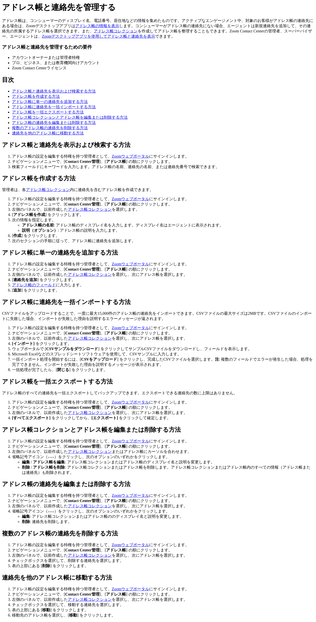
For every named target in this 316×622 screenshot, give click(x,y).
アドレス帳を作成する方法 (36, 96)
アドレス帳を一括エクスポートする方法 (48, 112)
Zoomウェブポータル (130, 156)
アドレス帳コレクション (116, 31)
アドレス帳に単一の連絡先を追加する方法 (50, 102)
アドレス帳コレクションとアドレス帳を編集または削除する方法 (70, 117)
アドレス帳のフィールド (34, 285)
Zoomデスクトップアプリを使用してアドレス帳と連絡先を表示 (98, 36)
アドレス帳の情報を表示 (97, 26)
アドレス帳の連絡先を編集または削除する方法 (54, 122)
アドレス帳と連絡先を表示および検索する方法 (54, 91)
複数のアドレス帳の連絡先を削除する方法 (50, 128)
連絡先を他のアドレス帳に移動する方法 (48, 133)
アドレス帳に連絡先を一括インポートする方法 (54, 107)
